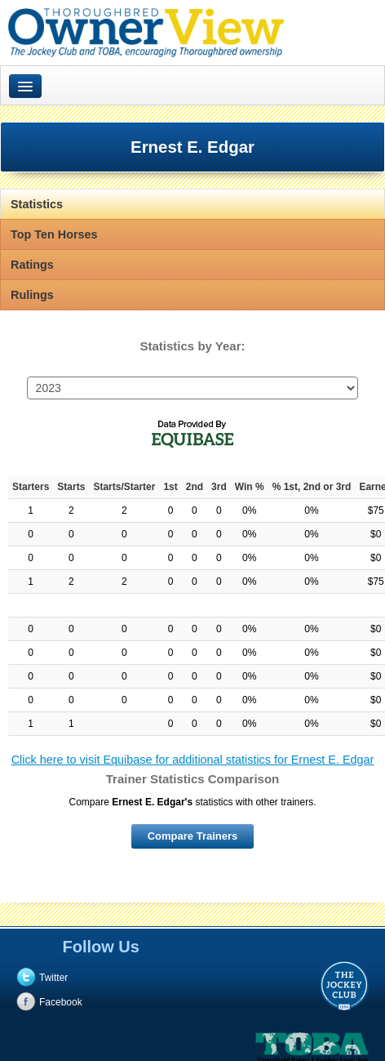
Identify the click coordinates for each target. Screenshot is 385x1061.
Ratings (32, 264)
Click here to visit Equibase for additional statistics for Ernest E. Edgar (192, 759)
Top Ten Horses (54, 234)
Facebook (60, 1002)
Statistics (37, 204)
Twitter (53, 977)
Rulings (32, 294)
